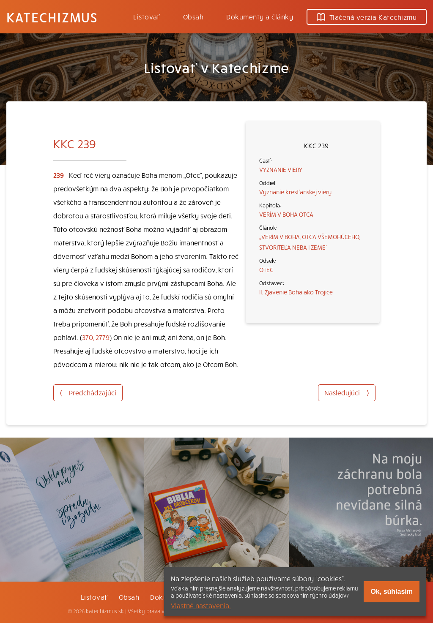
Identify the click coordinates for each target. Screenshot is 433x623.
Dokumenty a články (259, 16)
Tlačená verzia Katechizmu (367, 17)
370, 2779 (96, 337)
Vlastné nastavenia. (201, 605)
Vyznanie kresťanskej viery (295, 192)
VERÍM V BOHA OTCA (286, 214)
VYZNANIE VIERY (280, 169)
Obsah (193, 16)
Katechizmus (52, 16)
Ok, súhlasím (391, 591)
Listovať (146, 16)
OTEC (266, 269)
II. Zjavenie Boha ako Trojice (296, 292)
